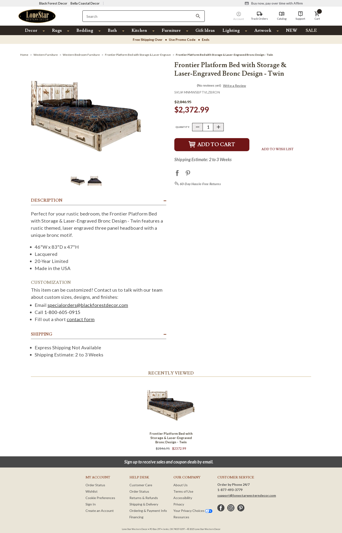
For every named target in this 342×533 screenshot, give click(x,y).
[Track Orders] (259, 16)
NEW (291, 30)
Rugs (57, 30)
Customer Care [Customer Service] (140, 485)
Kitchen (139, 30)
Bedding (84, 30)
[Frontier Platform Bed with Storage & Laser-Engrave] (138, 54)
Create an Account (100, 511)
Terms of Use (183, 491)
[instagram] (230, 507)
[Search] (198, 16)
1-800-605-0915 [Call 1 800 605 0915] (62, 312)
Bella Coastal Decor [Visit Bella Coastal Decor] (85, 3)
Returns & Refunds (143, 498)
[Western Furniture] (45, 54)
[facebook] (220, 507)
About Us (180, 485)
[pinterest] (240, 507)
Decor (31, 30)
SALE (311, 30)
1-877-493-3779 (229, 490)
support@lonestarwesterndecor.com (246, 495)
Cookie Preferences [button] (100, 498)
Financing (136, 517)
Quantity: (183, 127)
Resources (181, 517)
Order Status (95, 485)
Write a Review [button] (234, 85)
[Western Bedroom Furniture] (81, 54)
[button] (317, 16)
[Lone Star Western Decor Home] (37, 16)
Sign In (91, 504)
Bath (112, 30)
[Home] (24, 54)
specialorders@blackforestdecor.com (88, 305)
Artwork (262, 30)
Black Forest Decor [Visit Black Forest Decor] (53, 3)
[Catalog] (281, 16)
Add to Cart (212, 144)
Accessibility (182, 498)
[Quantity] (208, 127)
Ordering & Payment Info (148, 511)
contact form (81, 319)
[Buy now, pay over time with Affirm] (274, 3)
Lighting (231, 30)
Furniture (171, 30)
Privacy (178, 504)
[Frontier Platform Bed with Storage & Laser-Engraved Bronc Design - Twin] (224, 54)
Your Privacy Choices (192, 511)
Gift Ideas (205, 30)
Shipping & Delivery (143, 504)
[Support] (300, 16)
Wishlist (92, 491)
